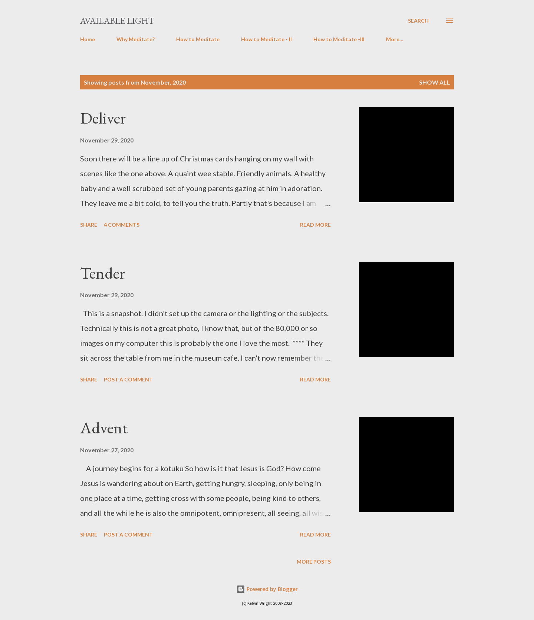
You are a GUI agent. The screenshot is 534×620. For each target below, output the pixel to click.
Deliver (103, 117)
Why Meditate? (135, 39)
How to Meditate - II (266, 39)
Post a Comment (128, 379)
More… (394, 39)
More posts (314, 561)
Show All (434, 82)
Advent (104, 427)
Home (87, 39)
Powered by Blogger (267, 589)
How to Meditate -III (339, 39)
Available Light (117, 20)
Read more (315, 225)
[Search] (418, 20)
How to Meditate (198, 39)
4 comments (121, 225)
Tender (102, 272)
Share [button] (88, 225)
